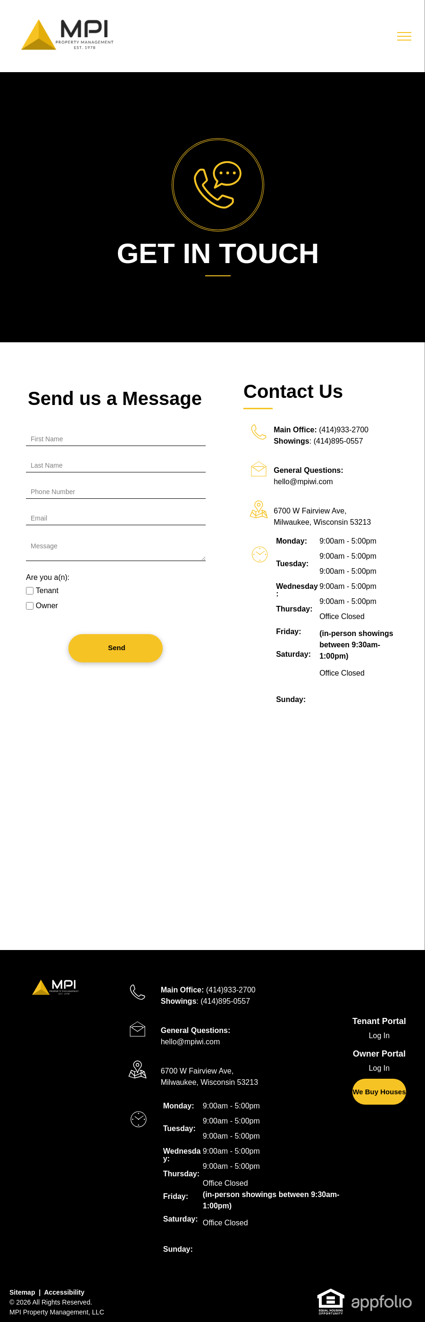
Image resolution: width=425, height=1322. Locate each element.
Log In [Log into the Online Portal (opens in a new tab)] (379, 1036)
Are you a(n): (47, 577)
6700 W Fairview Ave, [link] (310, 511)
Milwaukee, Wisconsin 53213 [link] (322, 522)
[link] (379, 1092)
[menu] (404, 36)
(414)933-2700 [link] (343, 430)
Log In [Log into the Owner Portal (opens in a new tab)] (379, 1068)
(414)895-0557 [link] (338, 441)
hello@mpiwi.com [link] (303, 482)
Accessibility (64, 1292)
